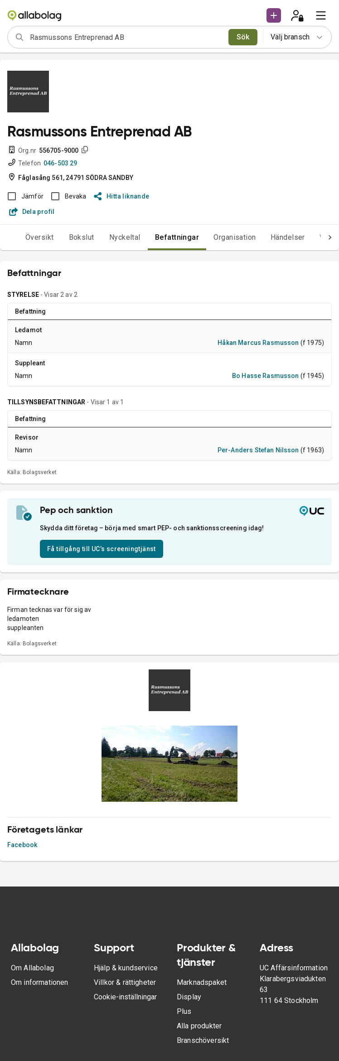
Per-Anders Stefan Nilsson (258, 450)
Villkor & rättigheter (125, 982)
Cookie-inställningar (125, 997)
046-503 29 (60, 163)
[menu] (321, 15)
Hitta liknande (122, 196)
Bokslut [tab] (81, 237)
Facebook (22, 844)
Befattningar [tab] (177, 237)
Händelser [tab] (288, 237)
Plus (184, 1011)
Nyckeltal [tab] (124, 237)
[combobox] (126, 37)
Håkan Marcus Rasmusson (258, 342)
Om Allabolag (32, 968)
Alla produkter (199, 1026)
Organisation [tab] (234, 237)
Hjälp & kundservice (126, 968)
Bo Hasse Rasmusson (265, 375)
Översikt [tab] (39, 237)
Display (189, 997)
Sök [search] (243, 37)
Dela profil (32, 212)
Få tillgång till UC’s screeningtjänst (101, 548)
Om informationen (39, 982)
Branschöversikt (203, 1040)
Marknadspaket (202, 982)
